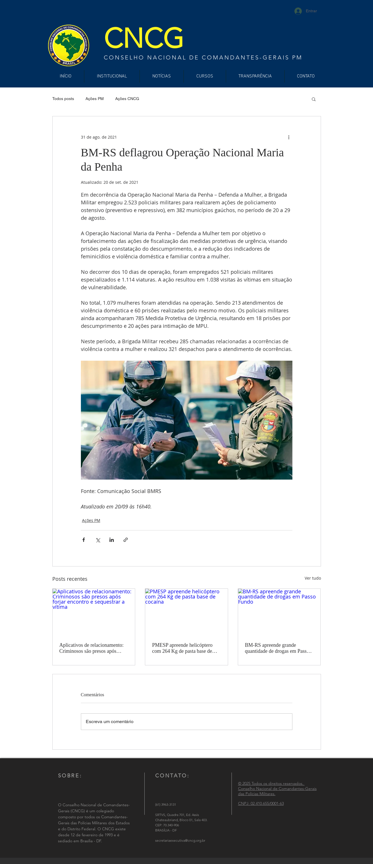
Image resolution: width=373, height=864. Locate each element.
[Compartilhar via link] (125, 539)
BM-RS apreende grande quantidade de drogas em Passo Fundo (277, 648)
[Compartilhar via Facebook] (83, 539)
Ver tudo (313, 578)
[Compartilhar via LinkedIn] (111, 539)
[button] (313, 99)
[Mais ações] (289, 136)
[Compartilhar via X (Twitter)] (97, 539)
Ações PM (94, 98)
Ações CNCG (127, 98)
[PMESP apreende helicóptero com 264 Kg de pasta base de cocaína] (186, 612)
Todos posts (63, 98)
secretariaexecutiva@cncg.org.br (180, 840)
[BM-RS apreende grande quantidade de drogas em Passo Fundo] (279, 612)
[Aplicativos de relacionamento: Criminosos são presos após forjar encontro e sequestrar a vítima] (94, 612)
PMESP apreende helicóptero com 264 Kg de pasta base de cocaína (182, 648)
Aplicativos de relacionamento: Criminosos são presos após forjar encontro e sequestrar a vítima (91, 648)
